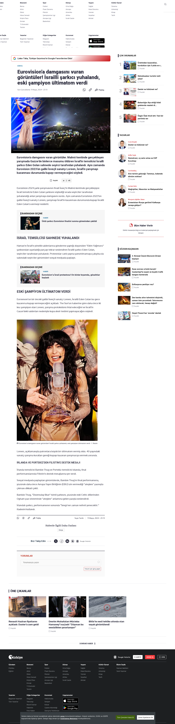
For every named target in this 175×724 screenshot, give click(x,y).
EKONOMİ (79, 10)
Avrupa (65, 671)
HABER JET (139, 10)
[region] (87, 718)
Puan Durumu (50, 671)
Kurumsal (48, 695)
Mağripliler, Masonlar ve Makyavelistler (145, 189)
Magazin (30, 699)
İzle (153, 10)
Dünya (20, 66)
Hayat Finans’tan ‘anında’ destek (146, 313)
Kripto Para (31, 680)
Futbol (47, 668)
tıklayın (141, 233)
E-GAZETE (137, 657)
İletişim (47, 702)
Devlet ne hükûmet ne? (138, 145)
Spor (46, 665)
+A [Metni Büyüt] (69, 180)
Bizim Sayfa (121, 665)
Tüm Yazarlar (13, 702)
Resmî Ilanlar (32, 705)
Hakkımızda (49, 699)
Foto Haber (31, 711)
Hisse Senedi (31, 677)
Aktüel (83, 680)
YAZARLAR (28, 10)
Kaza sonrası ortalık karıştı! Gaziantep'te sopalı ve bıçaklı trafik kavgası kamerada (147, 272)
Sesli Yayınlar (121, 671)
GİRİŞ (158, 4)
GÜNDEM (55, 10)
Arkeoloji (102, 671)
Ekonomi (30, 665)
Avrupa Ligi (49, 680)
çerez (62, 716)
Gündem (12, 665)
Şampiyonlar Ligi (51, 677)
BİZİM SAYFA (42, 10)
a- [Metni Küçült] (64, 180)
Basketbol (48, 683)
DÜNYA (91, 10)
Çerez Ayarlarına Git (145, 717)
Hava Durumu (86, 671)
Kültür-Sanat (104, 665)
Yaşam (83, 665)
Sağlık (83, 668)
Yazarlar (12, 695)
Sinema (101, 668)
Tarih (100, 677)
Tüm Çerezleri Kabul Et (125, 717)
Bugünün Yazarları (15, 699)
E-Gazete (21, 4)
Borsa (29, 668)
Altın (28, 671)
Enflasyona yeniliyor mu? (143, 284)
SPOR (101, 10)
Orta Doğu (66, 668)
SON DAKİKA (14, 10)
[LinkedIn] (67, 541)
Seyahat (84, 677)
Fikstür (47, 674)
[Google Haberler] (83, 541)
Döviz (29, 674)
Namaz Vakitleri (122, 668)
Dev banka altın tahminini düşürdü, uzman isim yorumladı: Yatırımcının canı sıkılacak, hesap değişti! (147, 300)
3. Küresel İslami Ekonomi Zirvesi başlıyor (146, 257)
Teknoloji (30, 702)
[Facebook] (61, 541)
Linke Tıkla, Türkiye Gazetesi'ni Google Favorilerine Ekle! (42, 58)
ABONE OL (145, 4)
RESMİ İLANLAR (124, 10)
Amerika (66, 674)
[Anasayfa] (16, 657)
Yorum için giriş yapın (92, 569)
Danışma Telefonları (52, 711)
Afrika (65, 677)
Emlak (29, 683)
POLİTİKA (67, 10)
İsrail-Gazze (67, 680)
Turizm (29, 689)
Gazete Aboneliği (37, 4)
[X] (56, 541)
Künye (47, 705)
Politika (11, 668)
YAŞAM (111, 10)
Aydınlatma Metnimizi (69, 718)
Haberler (30, 708)
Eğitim (11, 671)
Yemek (83, 674)
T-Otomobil (31, 686)
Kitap (101, 674)
